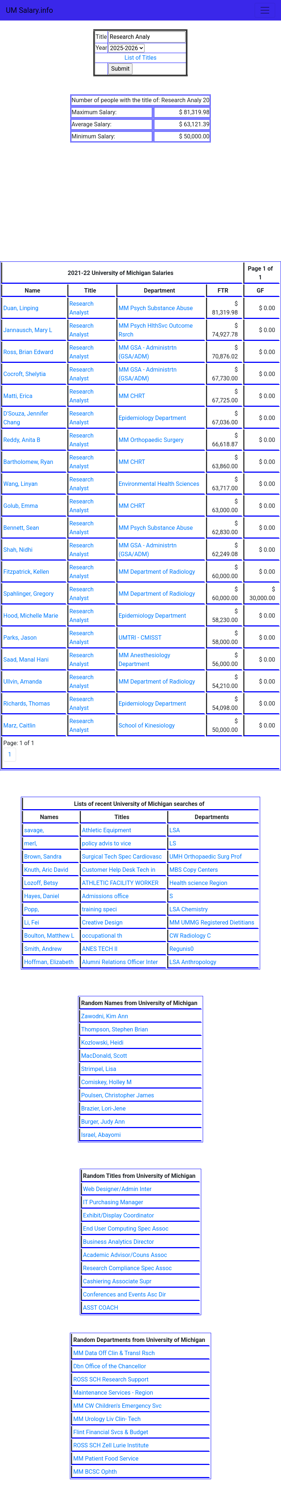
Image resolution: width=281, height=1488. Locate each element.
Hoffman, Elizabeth (49, 962)
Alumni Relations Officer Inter (120, 962)
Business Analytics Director (118, 1241)
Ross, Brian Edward (28, 352)
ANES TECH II (99, 948)
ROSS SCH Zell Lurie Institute (111, 1445)
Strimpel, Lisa (98, 1068)
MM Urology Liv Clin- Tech (106, 1419)
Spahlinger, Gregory (28, 593)
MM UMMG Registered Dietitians (211, 922)
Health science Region (198, 882)
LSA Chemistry (188, 909)
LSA (174, 830)
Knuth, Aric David (46, 869)
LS (172, 843)
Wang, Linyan (20, 483)
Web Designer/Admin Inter (117, 1189)
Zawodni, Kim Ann (104, 1016)
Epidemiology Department (152, 417)
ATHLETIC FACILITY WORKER (120, 882)
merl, (30, 843)
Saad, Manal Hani (26, 659)
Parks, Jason (20, 637)
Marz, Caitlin (19, 725)
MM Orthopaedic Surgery (151, 439)
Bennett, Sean (21, 527)
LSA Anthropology (192, 962)
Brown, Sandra (42, 856)
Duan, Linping (20, 308)
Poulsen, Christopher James (117, 1095)
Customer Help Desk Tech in (119, 869)
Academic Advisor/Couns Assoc (125, 1254)
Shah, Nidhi (18, 549)
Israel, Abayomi (101, 1134)
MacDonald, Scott (104, 1055)
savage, (34, 830)
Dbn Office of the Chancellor (109, 1366)
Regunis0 (181, 948)
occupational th (102, 935)
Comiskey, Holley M (106, 1082)
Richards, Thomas (26, 703)
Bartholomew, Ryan (28, 461)
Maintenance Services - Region (113, 1392)
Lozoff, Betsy (41, 882)
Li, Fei (31, 922)
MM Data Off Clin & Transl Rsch (114, 1353)
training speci (99, 909)
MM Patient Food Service (105, 1458)
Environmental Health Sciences (159, 483)
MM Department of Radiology (157, 571)
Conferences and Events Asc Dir (124, 1294)
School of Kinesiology (147, 725)
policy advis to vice (106, 843)
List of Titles (140, 57)
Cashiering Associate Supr (117, 1281)
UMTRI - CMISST (140, 637)
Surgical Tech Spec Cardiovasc (122, 856)
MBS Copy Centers (193, 869)
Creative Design (102, 922)
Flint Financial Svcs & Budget (110, 1432)
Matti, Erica (18, 396)
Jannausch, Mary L (27, 330)
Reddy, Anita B (21, 439)
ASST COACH (100, 1307)
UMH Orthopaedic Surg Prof (205, 856)
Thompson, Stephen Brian (114, 1029)
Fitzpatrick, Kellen (26, 571)
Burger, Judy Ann (103, 1121)
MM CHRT (132, 396)
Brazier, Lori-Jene (103, 1108)
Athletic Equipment (106, 830)
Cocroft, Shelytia (24, 374)
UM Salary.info (29, 10)
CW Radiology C (190, 935)
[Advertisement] (140, 206)
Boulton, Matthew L (49, 935)
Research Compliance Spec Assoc (127, 1268)
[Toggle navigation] (265, 10)
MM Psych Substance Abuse (156, 308)
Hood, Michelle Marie (30, 615)
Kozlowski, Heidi (102, 1042)
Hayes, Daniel (41, 896)
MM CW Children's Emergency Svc (117, 1405)
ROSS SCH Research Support (111, 1379)
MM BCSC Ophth (95, 1471)
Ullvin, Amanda (22, 681)
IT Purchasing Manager (113, 1202)
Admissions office (105, 896)
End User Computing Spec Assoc (125, 1228)
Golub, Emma (20, 505)
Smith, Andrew (43, 948)
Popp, (31, 909)
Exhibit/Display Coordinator (118, 1215)
